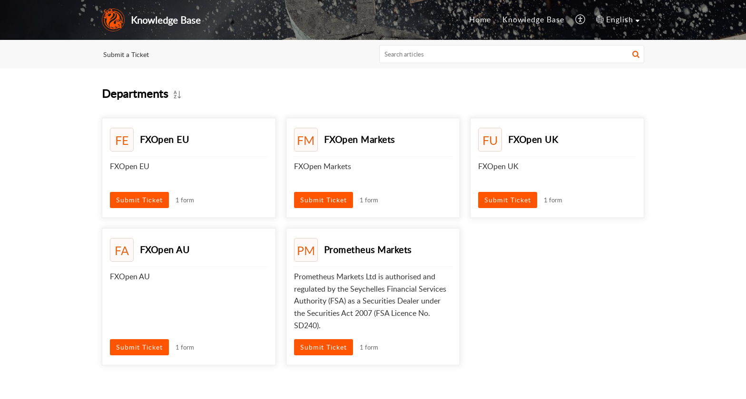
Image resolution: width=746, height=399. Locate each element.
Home (480, 19)
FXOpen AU (165, 249)
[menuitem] (480, 20)
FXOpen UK (533, 139)
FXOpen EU (164, 139)
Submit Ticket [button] (139, 199)
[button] (580, 20)
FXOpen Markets (359, 139)
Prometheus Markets (368, 249)
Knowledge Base (533, 19)
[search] (512, 54)
